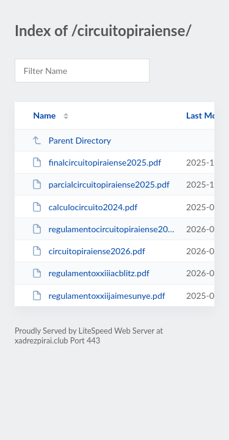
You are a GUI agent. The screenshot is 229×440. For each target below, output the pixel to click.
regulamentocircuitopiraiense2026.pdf (103, 229)
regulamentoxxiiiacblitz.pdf (91, 273)
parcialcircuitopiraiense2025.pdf (101, 184)
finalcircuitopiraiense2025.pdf (96, 162)
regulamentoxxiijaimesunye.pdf (98, 295)
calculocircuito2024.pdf (84, 207)
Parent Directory (71, 140)
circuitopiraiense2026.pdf (88, 251)
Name (44, 115)
